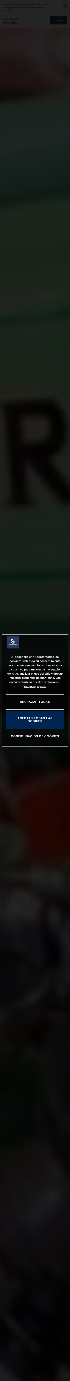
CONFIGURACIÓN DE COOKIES (35, 736)
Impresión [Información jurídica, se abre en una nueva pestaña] (41, 686)
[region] (35, 690)
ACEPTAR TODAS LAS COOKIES (35, 720)
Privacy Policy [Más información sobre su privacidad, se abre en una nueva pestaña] (30, 686)
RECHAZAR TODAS (35, 702)
